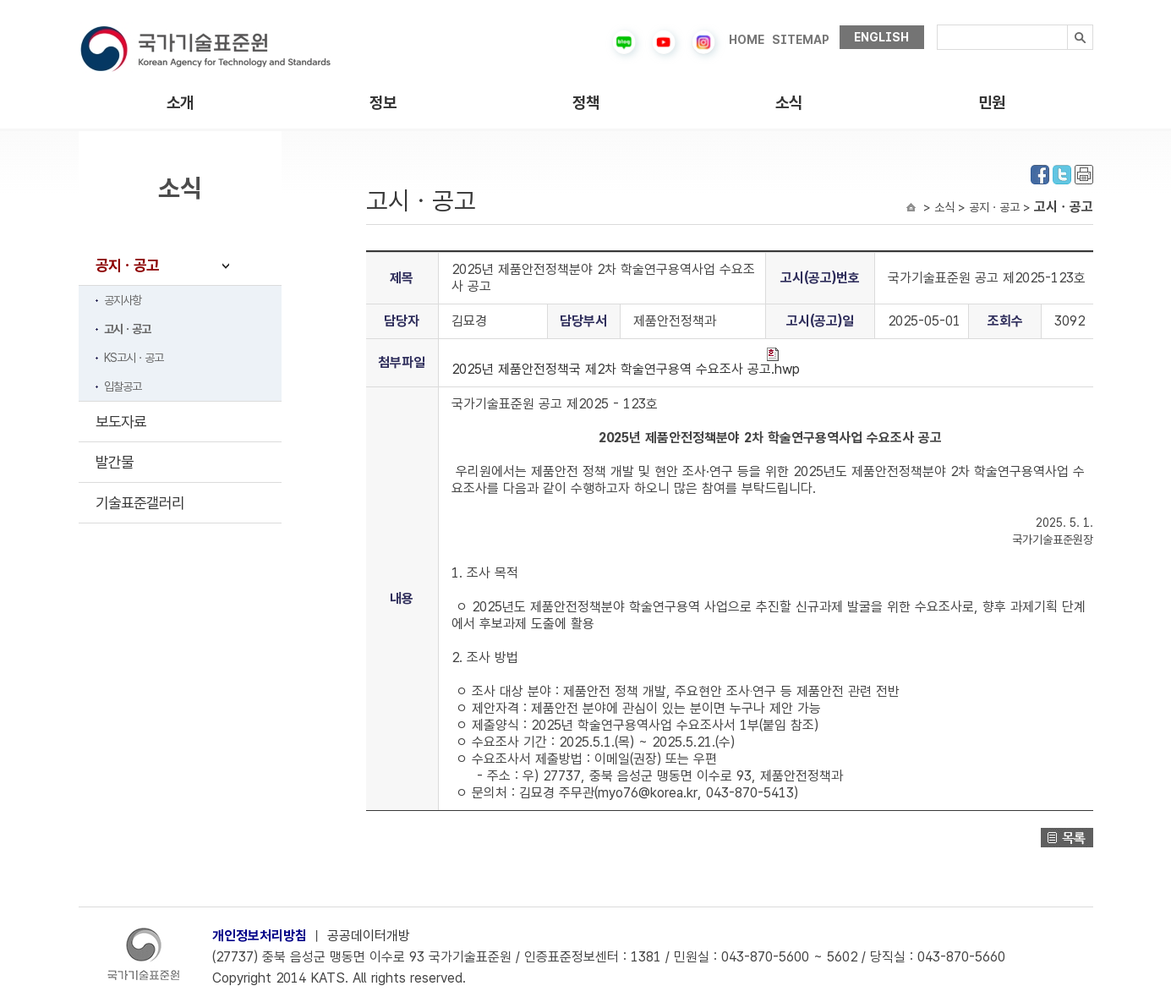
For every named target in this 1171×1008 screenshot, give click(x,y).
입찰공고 (122, 386)
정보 (383, 102)
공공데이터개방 (368, 936)
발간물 (115, 462)
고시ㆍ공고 (127, 329)
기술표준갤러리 (140, 503)
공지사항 (122, 300)
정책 (585, 102)
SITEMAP (800, 40)
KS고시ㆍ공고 (133, 357)
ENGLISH (881, 37)
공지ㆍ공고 (127, 265)
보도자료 (121, 421)
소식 (788, 102)
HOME (746, 40)
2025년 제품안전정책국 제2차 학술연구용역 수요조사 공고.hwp (625, 362)
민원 (991, 102)
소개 (180, 102)
